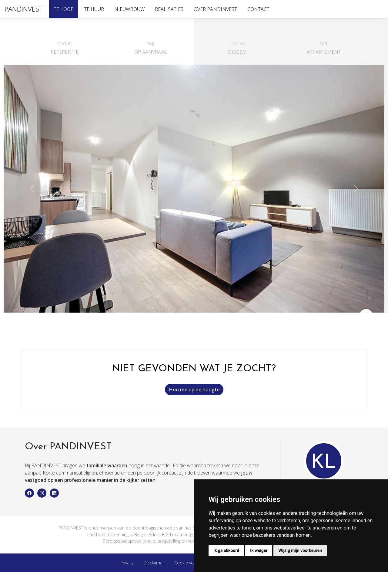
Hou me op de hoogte (194, 389)
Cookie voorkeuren (192, 563)
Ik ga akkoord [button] (226, 550)
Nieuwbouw (129, 9)
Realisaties (169, 9)
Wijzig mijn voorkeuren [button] (300, 550)
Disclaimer (154, 563)
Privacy (126, 563)
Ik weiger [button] (258, 550)
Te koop (64, 9)
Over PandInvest (215, 9)
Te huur (94, 9)
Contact (258, 9)
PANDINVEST (24, 9)
